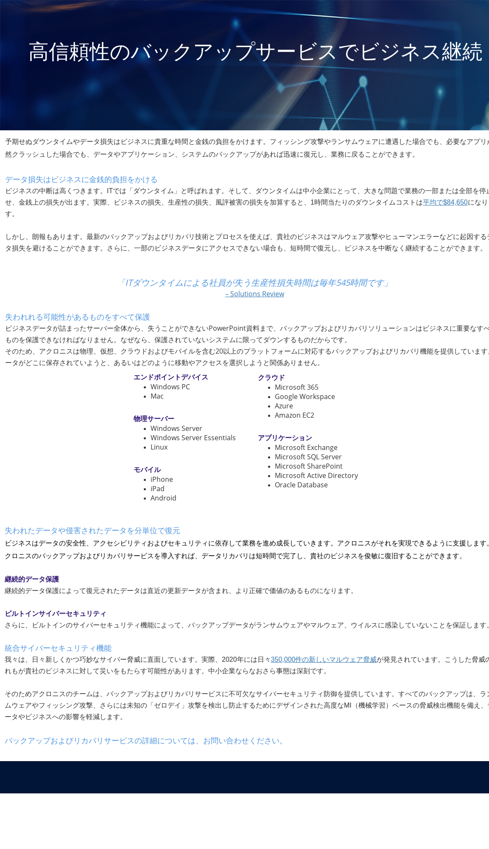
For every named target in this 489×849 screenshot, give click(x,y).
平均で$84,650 (445, 202)
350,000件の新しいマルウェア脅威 (324, 659)
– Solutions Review (254, 293)
